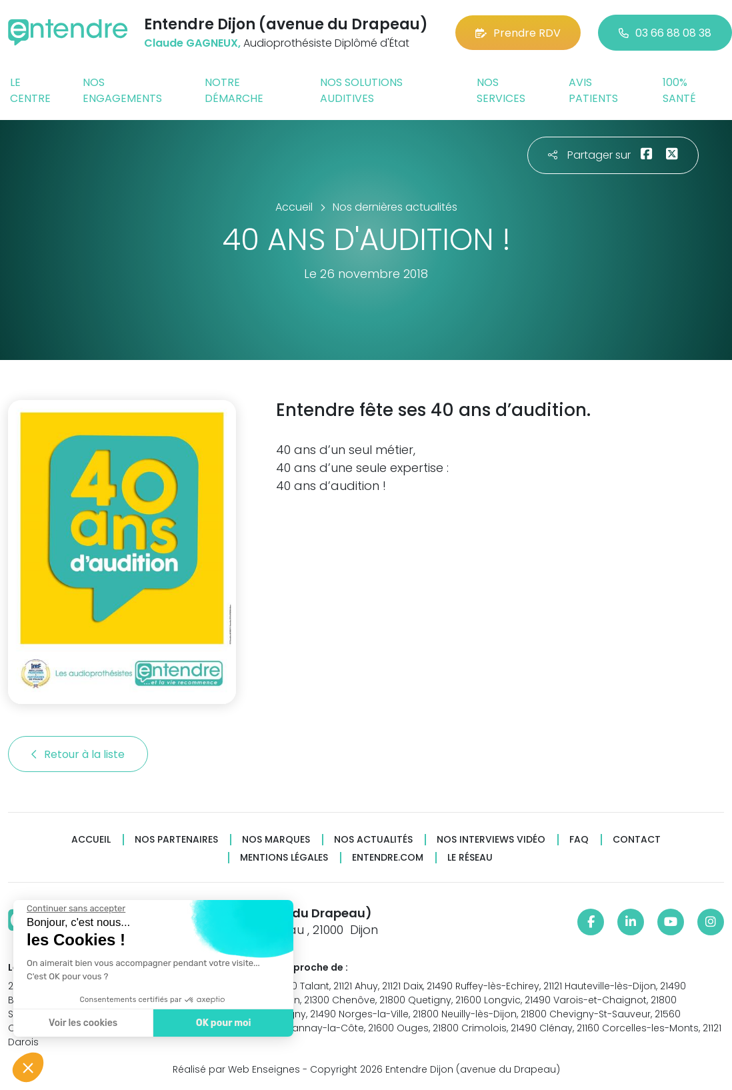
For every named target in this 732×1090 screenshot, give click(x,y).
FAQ (579, 839)
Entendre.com (387, 857)
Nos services (501, 90)
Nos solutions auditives (361, 90)
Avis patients (593, 90)
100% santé (679, 90)
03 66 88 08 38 (665, 33)
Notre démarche (234, 90)
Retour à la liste (78, 754)
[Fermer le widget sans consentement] (75, 908)
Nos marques (276, 839)
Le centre (30, 90)
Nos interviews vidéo (491, 839)
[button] (28, 1067)
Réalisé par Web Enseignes (236, 1069)
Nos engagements (122, 90)
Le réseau (470, 857)
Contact (637, 839)
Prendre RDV (518, 33)
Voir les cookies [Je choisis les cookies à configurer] (82, 1023)
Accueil (91, 839)
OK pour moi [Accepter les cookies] (223, 1023)
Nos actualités (373, 839)
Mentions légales (284, 857)
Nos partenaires (176, 839)
